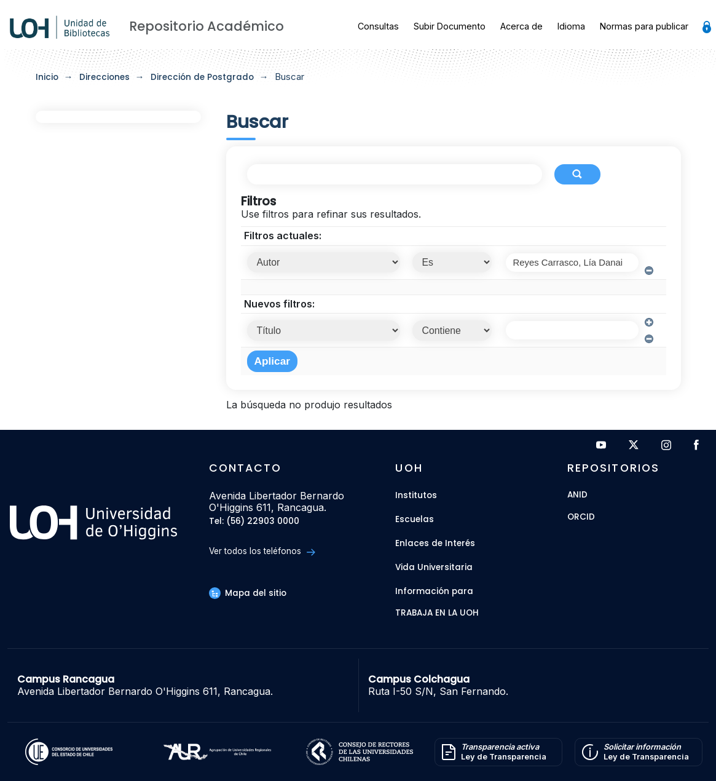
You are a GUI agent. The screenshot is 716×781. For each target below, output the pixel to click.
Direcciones (104, 77)
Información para (434, 591)
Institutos (416, 495)
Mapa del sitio (247, 593)
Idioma (571, 26)
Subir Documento (450, 26)
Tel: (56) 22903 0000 (254, 522)
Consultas (378, 26)
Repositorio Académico (206, 26)
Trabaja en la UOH (437, 613)
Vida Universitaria (434, 567)
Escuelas (414, 519)
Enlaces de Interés (435, 543)
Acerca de (521, 26)
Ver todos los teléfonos (262, 551)
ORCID (581, 517)
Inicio (47, 77)
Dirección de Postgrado (202, 77)
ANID (577, 495)
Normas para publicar (644, 26)
